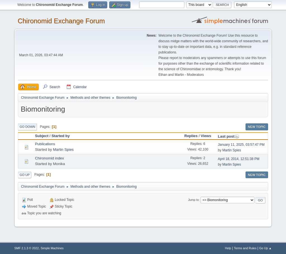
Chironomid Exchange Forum (61, 21)
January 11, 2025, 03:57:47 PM (241, 145)
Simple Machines (52, 248)
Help (228, 248)
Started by (60, 136)
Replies (190, 136)
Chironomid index (49, 158)
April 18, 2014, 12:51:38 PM (238, 159)
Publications (45, 144)
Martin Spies (63, 149)
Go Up (25, 175)
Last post (228, 136)
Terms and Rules (245, 248)
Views (206, 136)
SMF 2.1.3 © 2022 (26, 248)
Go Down (27, 126)
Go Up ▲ (265, 248)
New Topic (257, 126)
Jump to (193, 200)
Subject (41, 136)
